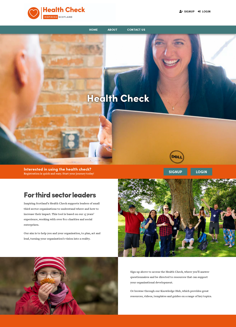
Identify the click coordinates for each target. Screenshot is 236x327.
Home (93, 29)
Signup (187, 11)
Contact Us (136, 29)
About (113, 29)
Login (204, 11)
